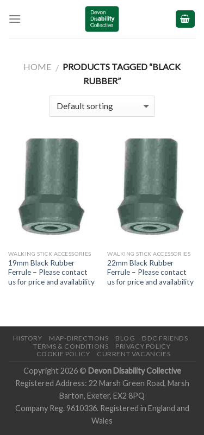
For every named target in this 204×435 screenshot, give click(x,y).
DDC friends (165, 338)
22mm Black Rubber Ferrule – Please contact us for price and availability (150, 272)
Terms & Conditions (70, 346)
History (27, 338)
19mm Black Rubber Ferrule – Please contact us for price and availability (51, 272)
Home (37, 66)
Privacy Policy (143, 346)
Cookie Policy (63, 354)
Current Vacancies (133, 354)
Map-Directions (79, 338)
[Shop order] (102, 106)
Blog (125, 338)
